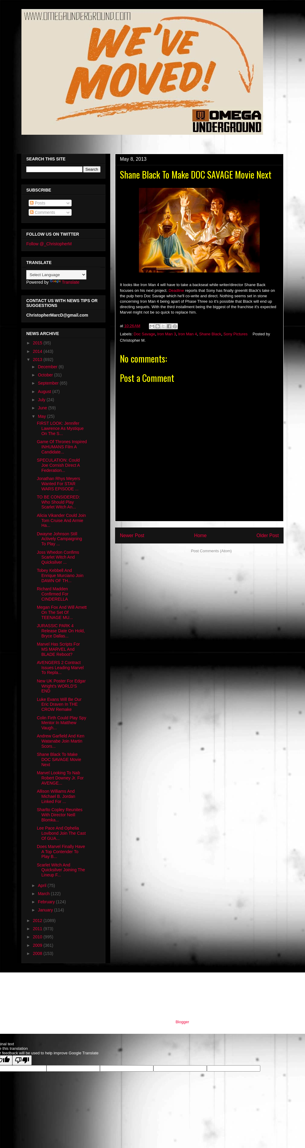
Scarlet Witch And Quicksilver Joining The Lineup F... (61, 870)
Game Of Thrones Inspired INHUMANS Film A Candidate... (62, 446)
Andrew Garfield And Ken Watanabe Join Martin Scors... (60, 741)
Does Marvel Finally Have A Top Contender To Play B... (61, 851)
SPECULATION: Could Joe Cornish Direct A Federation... (58, 465)
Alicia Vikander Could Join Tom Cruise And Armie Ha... (61, 520)
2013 (38, 359)
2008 (38, 953)
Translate (64, 282)
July (42, 399)
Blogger (182, 1022)
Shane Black (210, 334)
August (45, 391)
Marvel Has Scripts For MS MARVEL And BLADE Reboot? (58, 649)
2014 (38, 351)
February (47, 901)
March (44, 893)
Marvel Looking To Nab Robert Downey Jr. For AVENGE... (60, 777)
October (46, 374)
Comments (42, 212)
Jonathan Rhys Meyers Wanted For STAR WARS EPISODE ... (58, 483)
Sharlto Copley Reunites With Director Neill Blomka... (59, 814)
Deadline (176, 290)
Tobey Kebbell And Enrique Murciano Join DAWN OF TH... (60, 575)
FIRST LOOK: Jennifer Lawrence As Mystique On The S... (60, 428)
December (48, 366)
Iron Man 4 (187, 334)
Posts (37, 203)
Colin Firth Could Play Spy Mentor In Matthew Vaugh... (61, 722)
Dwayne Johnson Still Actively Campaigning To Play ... (59, 539)
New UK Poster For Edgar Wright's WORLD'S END (61, 686)
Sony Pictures (235, 334)
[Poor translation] (22, 1060)
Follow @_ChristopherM (49, 243)
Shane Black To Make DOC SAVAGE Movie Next (59, 759)
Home (200, 535)
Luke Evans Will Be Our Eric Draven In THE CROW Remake (59, 704)
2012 (38, 920)
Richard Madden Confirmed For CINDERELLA (52, 593)
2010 (38, 936)
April (42, 885)
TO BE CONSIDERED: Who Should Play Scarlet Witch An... (58, 502)
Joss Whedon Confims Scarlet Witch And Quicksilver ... (58, 557)
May (42, 416)
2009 (38, 945)
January (46, 910)
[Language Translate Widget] (56, 274)
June (43, 407)
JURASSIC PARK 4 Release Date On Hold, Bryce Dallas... (61, 630)
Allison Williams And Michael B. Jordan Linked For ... (56, 796)
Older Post (267, 535)
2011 (38, 928)
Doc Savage (144, 334)
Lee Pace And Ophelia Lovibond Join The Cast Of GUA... (61, 833)
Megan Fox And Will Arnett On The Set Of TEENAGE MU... (62, 612)
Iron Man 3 (166, 334)
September (48, 383)
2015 (38, 342)
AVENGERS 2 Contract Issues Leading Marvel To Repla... (60, 667)
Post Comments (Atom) (211, 551)
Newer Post (132, 535)
